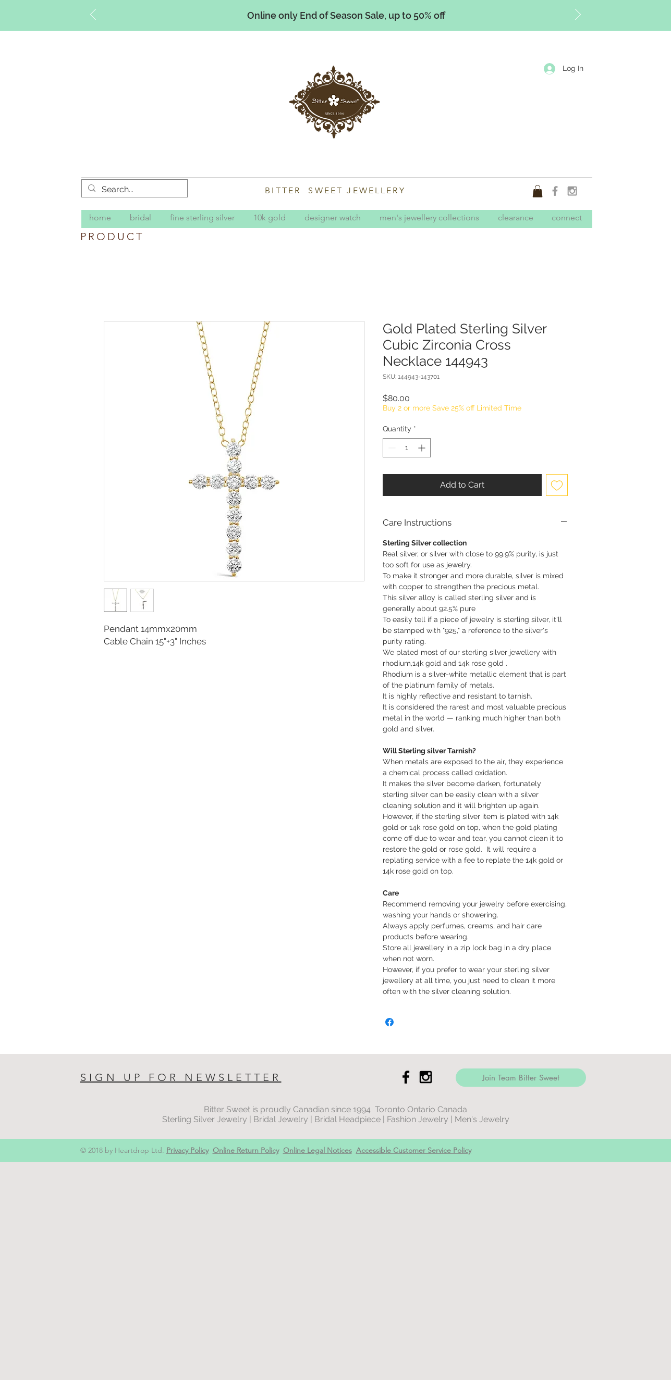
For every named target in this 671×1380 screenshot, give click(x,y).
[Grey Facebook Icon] (555, 190)
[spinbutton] (406, 448)
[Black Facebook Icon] (405, 1077)
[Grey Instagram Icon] (572, 190)
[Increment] (422, 448)
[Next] (578, 15)
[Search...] (133, 190)
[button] (537, 191)
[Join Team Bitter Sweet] (521, 1077)
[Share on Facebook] (389, 1022)
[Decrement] (390, 448)
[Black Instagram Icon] (425, 1077)
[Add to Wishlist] (557, 485)
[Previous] (93, 15)
